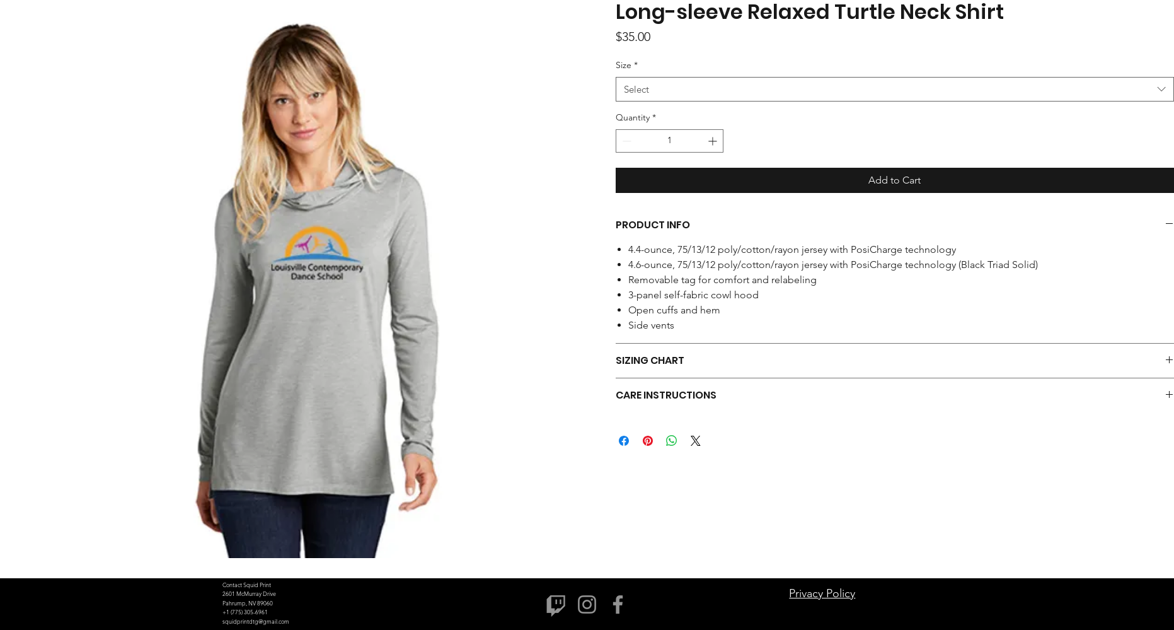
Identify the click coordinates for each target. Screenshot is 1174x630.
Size (627, 65)
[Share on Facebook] (623, 440)
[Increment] (714, 141)
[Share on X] (695, 440)
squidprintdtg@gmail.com (255, 621)
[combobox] (894, 89)
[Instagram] (587, 604)
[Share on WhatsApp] (671, 440)
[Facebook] (618, 604)
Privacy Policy (822, 593)
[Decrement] (625, 141)
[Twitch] (556, 604)
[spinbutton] (669, 141)
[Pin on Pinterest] (647, 440)
